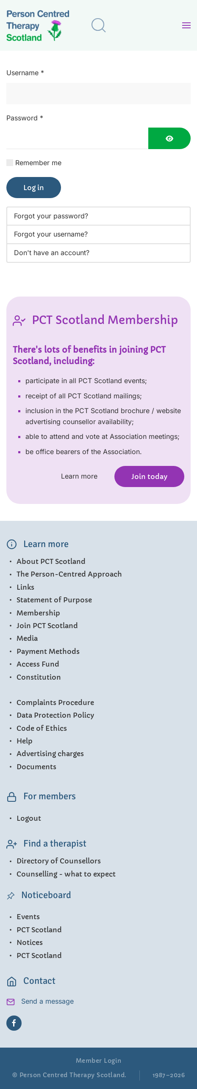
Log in (33, 187)
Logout (23, 818)
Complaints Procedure (50, 702)
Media (22, 638)
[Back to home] (44, 27)
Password (24, 118)
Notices (24, 942)
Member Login (99, 1060)
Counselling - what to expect (61, 874)
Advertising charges (45, 753)
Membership (33, 613)
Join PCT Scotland (42, 625)
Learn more (79, 476)
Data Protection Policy (50, 715)
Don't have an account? (51, 252)
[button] (98, 25)
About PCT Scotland (46, 561)
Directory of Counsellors (53, 861)
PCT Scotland (34, 930)
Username (25, 72)
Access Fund (32, 664)
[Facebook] (14, 1023)
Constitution (33, 677)
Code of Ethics (36, 728)
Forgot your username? (51, 234)
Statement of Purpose (49, 600)
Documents (31, 766)
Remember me (38, 162)
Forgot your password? (51, 216)
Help (19, 741)
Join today (149, 476)
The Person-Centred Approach (64, 574)
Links (20, 587)
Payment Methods (43, 651)
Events (23, 916)
